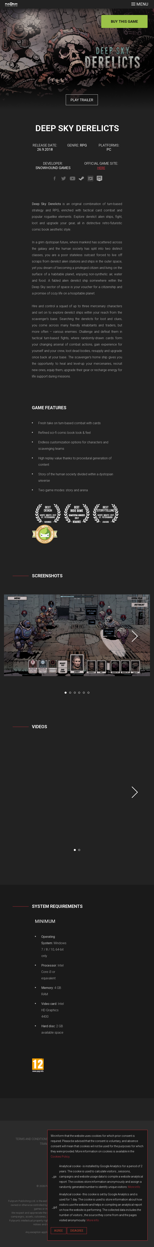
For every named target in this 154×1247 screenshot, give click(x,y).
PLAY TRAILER (82, 100)
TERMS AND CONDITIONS (31, 1139)
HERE (101, 168)
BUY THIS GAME (124, 21)
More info (134, 1187)
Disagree (76, 1230)
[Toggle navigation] (140, 4)
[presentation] (135, 636)
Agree (58, 1230)
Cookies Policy (60, 1156)
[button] (66, 693)
